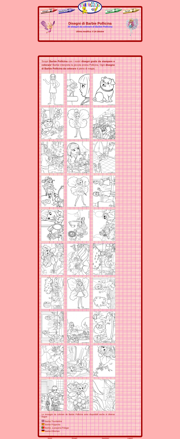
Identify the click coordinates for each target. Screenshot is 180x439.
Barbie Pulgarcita (52, 424)
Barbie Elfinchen (52, 431)
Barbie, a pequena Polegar (57, 428)
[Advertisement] (90, 48)
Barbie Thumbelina (53, 421)
